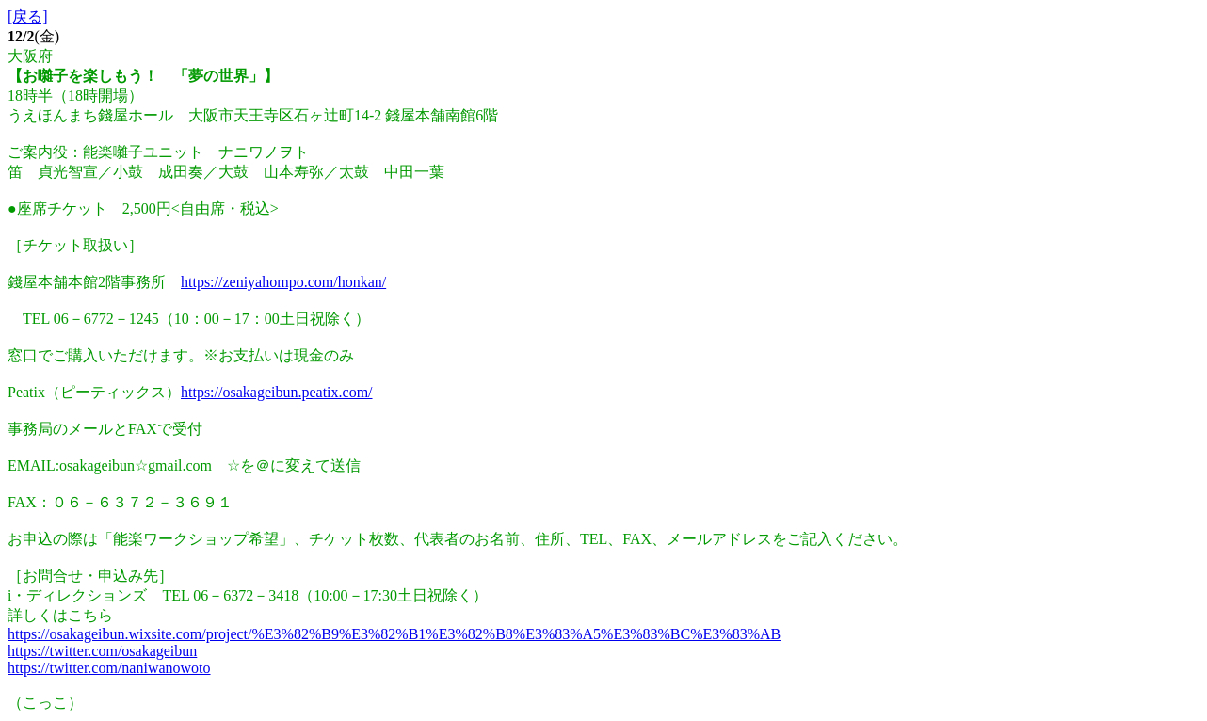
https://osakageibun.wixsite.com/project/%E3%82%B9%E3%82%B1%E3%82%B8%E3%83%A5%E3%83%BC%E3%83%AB (394, 634)
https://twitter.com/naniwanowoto (109, 668)
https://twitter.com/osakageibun (102, 651)
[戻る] (28, 16)
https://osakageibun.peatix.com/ (277, 392)
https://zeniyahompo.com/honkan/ (283, 282)
